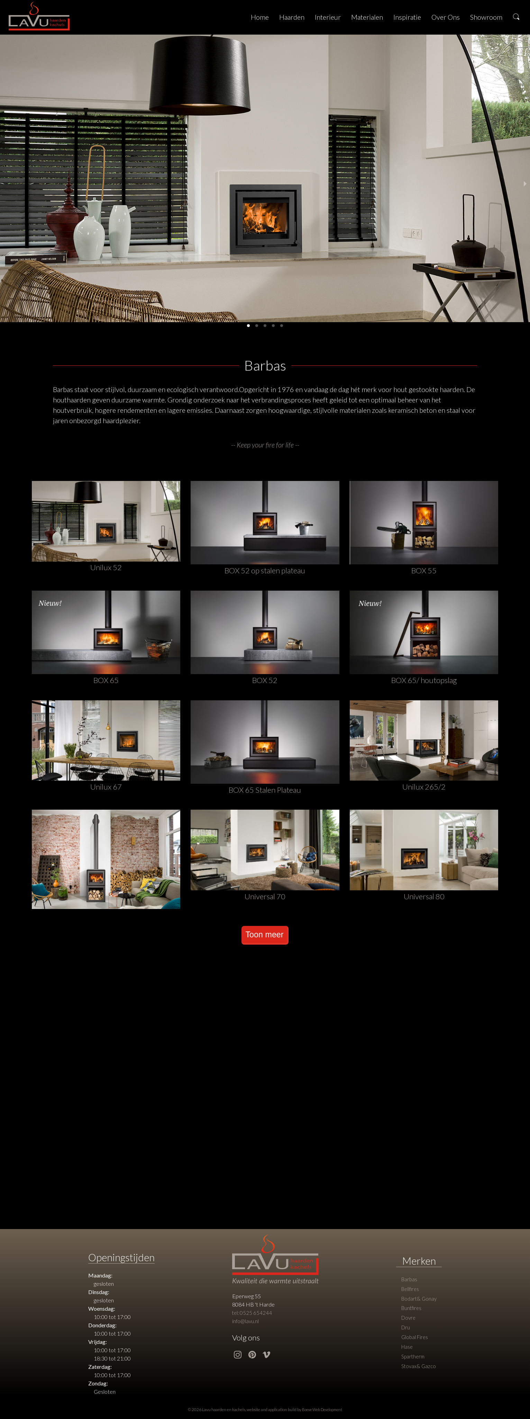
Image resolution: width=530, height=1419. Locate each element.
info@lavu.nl (244, 1325)
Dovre (408, 1325)
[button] (248, 325)
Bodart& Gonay (419, 1305)
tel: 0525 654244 (251, 1316)
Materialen (367, 17)
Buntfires (411, 1315)
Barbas (408, 1284)
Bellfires (410, 1294)
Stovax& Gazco (418, 1378)
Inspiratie (407, 17)
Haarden (291, 17)
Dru (405, 1336)
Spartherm (413, 1368)
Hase (406, 1357)
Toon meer (264, 938)
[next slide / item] (525, 184)
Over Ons (445, 17)
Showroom (486, 17)
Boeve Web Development (322, 1413)
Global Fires (414, 1347)
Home (260, 17)
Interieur (328, 17)
